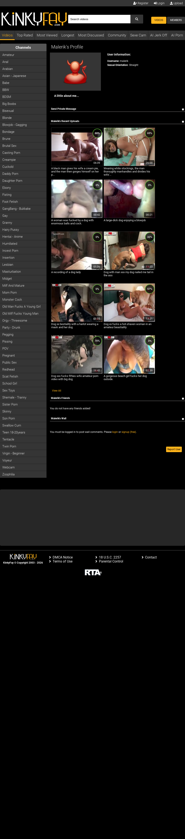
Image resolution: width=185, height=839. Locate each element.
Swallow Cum (11, 425)
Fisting (6, 195)
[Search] (99, 19)
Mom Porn (9, 292)
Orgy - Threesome (14, 320)
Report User (174, 449)
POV (5, 348)
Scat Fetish (10, 376)
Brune (6, 139)
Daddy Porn (10, 174)
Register (140, 3)
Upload (176, 3)
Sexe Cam (138, 35)
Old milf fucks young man (20, 313)
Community (117, 35)
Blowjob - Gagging (14, 125)
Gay (5, 216)
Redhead (8, 369)
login (115, 432)
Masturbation (11, 272)
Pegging (7, 334)
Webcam (8, 467)
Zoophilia (8, 474)
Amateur (8, 55)
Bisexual (8, 111)
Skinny (6, 411)
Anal (5, 62)
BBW (5, 90)
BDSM (6, 97)
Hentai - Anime (12, 237)
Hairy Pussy (10, 230)
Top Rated (25, 35)
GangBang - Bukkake (16, 209)
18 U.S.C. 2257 (110, 557)
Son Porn (8, 418)
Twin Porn (9, 446)
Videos (158, 20)
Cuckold (7, 167)
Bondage (8, 132)
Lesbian (7, 265)
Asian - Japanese (14, 76)
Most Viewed (47, 35)
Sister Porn (10, 404)
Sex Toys (8, 390)
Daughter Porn (12, 181)
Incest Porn (10, 251)
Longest (67, 35)
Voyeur (7, 460)
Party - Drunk (11, 327)
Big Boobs (9, 104)
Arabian (7, 69)
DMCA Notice (63, 557)
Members (176, 20)
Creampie (9, 160)
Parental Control (111, 561)
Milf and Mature (13, 286)
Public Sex (9, 362)
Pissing (7, 341)
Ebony (6, 188)
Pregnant (8, 355)
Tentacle (8, 439)
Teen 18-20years (13, 432)
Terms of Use (62, 561)
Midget (7, 279)
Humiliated (9, 244)
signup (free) (128, 432)
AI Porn (177, 35)
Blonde (7, 118)
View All (56, 390)
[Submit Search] (136, 19)
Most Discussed (91, 35)
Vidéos (7, 35)
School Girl (9, 383)
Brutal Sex (9, 146)
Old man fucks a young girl (21, 306)
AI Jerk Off (158, 35)
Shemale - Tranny (14, 397)
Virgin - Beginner (13, 453)
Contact (151, 557)
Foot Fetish (10, 202)
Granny (7, 223)
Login (159, 3)
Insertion (8, 258)
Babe (5, 83)
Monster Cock (12, 299)
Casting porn (11, 153)
